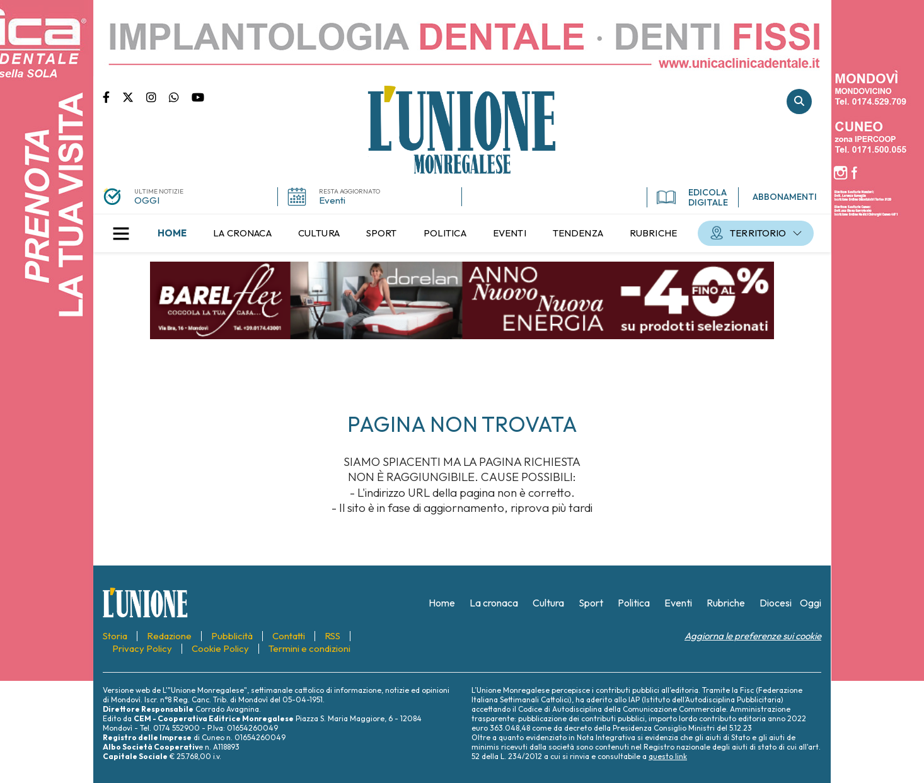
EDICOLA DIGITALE (692, 197)
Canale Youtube (198, 96)
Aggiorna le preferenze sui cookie (752, 636)
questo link (668, 756)
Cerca (799, 101)
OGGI (146, 200)
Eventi (332, 200)
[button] (121, 233)
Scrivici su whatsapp (180, 96)
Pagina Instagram (157, 96)
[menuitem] (172, 233)
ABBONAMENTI (785, 196)
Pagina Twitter (134, 96)
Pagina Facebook (112, 96)
